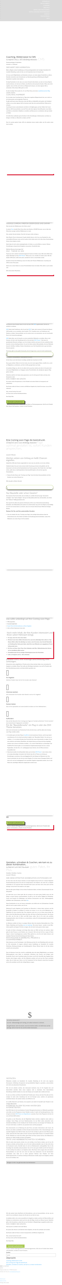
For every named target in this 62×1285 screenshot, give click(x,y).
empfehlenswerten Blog (44, 91)
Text (12, 229)
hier (27, 900)
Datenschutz (3, 1280)
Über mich (46, 7)
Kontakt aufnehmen (15, 402)
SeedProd (26, 735)
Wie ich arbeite (45, 3)
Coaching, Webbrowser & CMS (21, 56)
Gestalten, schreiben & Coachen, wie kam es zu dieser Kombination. (29, 863)
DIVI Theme (38, 752)
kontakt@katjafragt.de (15, 1271)
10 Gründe (46, 5)
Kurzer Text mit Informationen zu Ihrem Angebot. (19, 626)
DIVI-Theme (22, 255)
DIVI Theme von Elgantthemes (23, 1114)
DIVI (30, 329)
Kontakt (47, 14)
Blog (48, 18)
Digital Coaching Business (42, 9)
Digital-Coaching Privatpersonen (39, 12)
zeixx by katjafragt (27, 925)
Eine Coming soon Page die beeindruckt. (25, 440)
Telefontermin (45, 16)
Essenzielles (46, 1)
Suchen (8, 1252)
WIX (35, 324)
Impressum (2, 1278)
